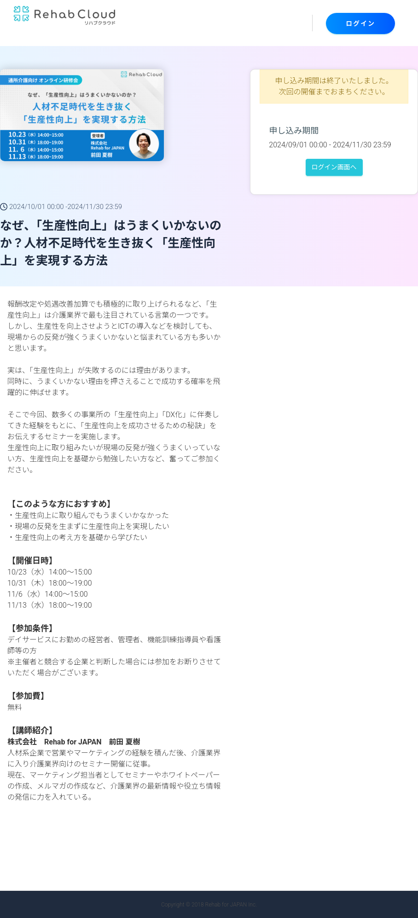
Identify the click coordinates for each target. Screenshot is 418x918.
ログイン (360, 23)
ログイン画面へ (334, 167)
